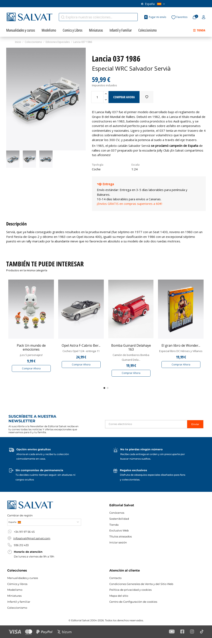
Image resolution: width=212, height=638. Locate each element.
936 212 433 (21, 545)
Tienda (114, 524)
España (153, 4)
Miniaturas (14, 595)
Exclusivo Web (119, 530)
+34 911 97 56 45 (24, 531)
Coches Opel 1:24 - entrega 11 (81, 351)
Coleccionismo (17, 607)
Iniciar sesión (118, 542)
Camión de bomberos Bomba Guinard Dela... (131, 357)
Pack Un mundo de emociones (31, 347)
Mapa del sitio (118, 595)
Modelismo (14, 589)
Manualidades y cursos (22, 578)
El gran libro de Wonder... (180, 345)
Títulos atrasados (120, 536)
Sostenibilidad (119, 518)
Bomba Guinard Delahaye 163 (131, 347)
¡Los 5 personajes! (31, 355)
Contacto (115, 578)
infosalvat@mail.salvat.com (31, 538)
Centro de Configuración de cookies (133, 601)
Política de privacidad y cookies (130, 589)
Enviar (195, 424)
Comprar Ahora (31, 368)
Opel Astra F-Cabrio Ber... (81, 345)
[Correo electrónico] (146, 424)
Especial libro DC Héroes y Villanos (180, 351)
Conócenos (116, 512)
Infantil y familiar (18, 601)
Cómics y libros (17, 584)
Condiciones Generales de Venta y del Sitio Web (141, 584)
